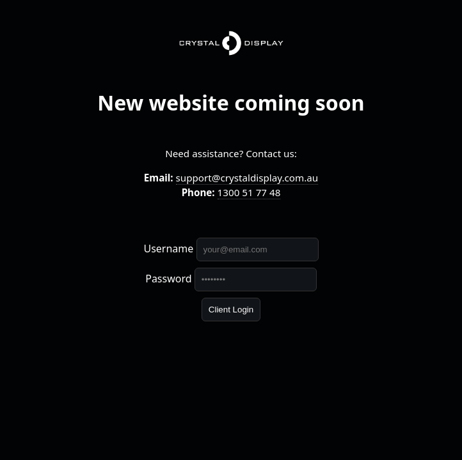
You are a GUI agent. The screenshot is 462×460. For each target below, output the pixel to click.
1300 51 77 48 (249, 192)
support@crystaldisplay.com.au (247, 177)
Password (168, 279)
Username (168, 248)
